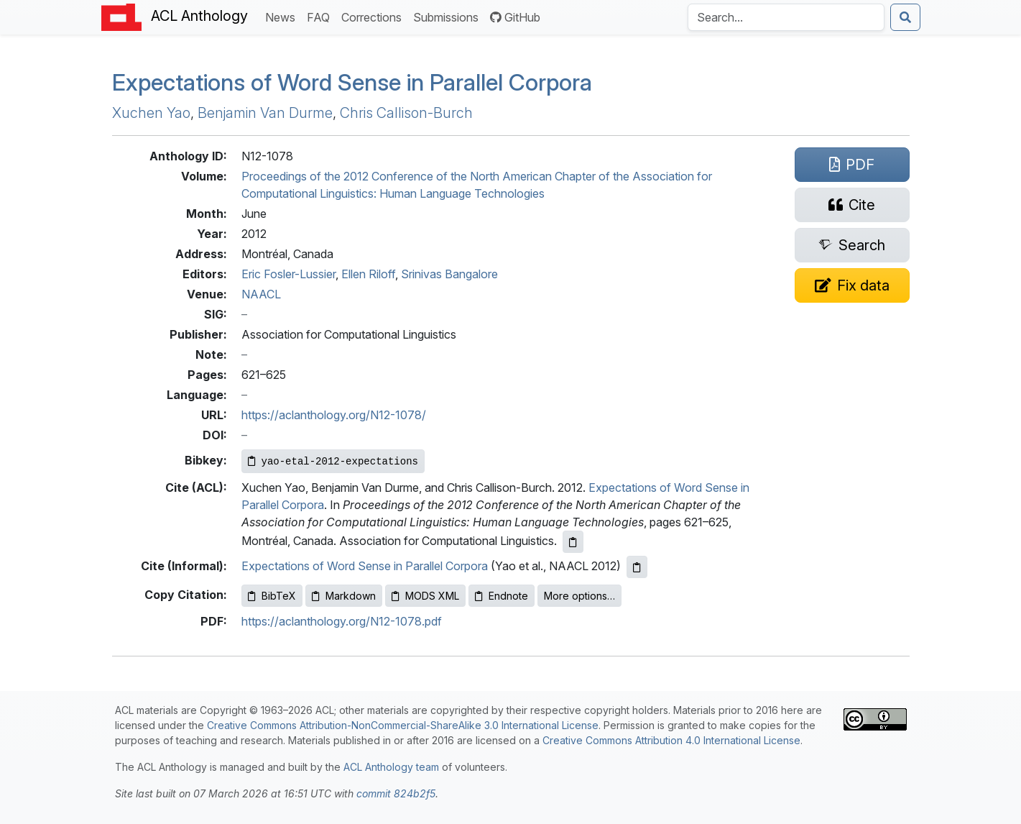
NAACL (261, 294)
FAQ (321, 16)
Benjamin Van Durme (265, 113)
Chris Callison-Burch (406, 113)
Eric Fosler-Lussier (288, 274)
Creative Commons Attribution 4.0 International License (671, 740)
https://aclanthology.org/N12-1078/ (333, 415)
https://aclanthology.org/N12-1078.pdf (341, 621)
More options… (579, 596)
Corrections (374, 16)
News (283, 16)
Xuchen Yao (151, 113)
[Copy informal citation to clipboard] (637, 567)
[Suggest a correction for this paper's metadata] (852, 285)
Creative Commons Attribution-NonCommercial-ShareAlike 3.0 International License (403, 725)
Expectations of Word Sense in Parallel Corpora (352, 82)
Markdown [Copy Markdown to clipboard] (344, 596)
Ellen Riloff (368, 274)
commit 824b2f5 (395, 793)
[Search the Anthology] (786, 17)
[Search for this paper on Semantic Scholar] (852, 245)
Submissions (448, 16)
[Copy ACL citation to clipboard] (573, 542)
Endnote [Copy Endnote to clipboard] (501, 596)
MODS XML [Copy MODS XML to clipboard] (425, 596)
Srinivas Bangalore (449, 274)
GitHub (515, 17)
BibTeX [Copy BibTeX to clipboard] (272, 596)
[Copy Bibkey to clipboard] (333, 461)
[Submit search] (905, 17)
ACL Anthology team (391, 767)
